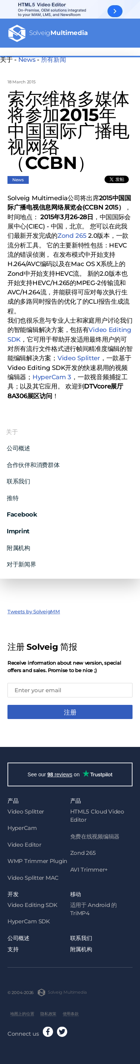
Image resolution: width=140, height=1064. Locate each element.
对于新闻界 (21, 560)
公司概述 (18, 444)
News (26, 59)
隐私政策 (48, 1011)
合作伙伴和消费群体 (33, 461)
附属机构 (18, 544)
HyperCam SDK (28, 919)
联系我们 (18, 478)
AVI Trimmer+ (89, 867)
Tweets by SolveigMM (33, 608)
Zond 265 (72, 232)
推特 (12, 494)
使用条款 (71, 1011)
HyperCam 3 (51, 373)
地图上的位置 (22, 1011)
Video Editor (24, 842)
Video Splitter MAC (33, 875)
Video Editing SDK (32, 902)
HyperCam (22, 825)
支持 (12, 946)
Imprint (18, 527)
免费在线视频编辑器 (95, 834)
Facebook (22, 511)
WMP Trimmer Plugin (37, 858)
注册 (70, 708)
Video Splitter (78, 354)
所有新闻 (53, 59)
